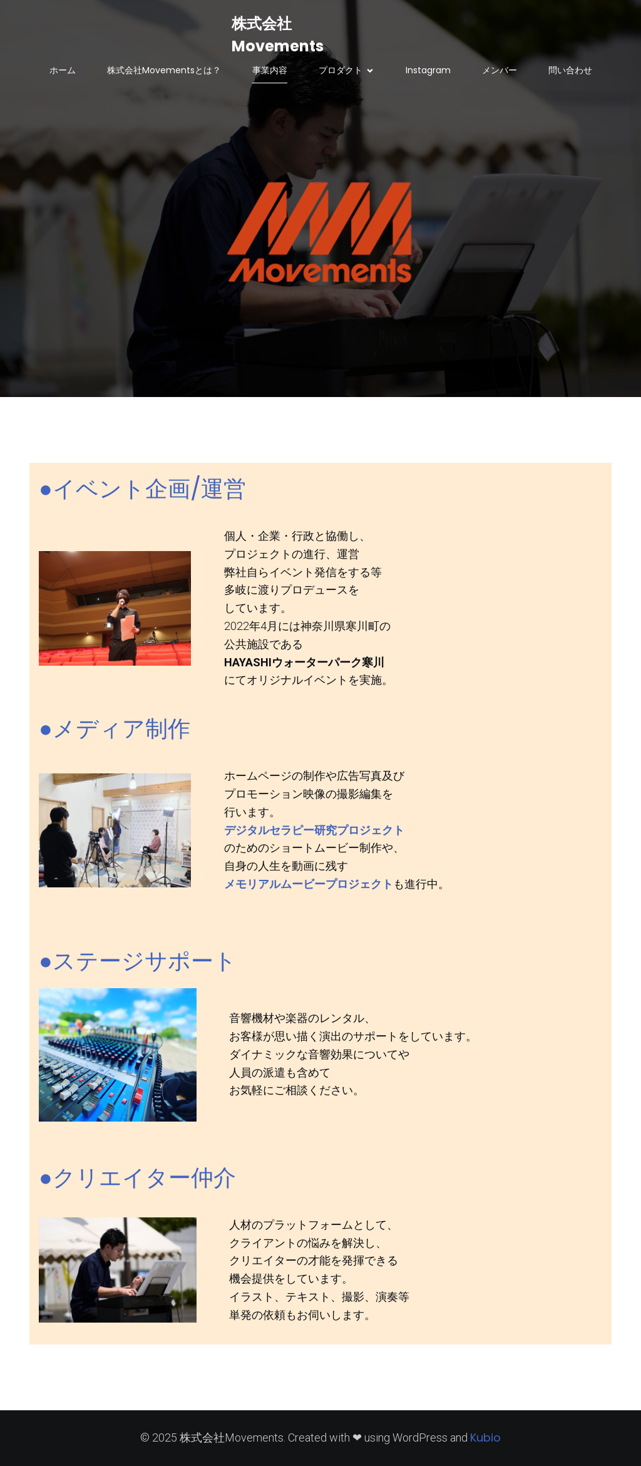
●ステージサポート (138, 961)
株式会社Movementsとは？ (164, 70)
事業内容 (269, 70)
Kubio (485, 1437)
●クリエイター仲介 (137, 1178)
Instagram (428, 70)
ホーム (62, 70)
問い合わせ (570, 70)
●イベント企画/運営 (142, 489)
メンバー (499, 70)
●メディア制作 (114, 729)
